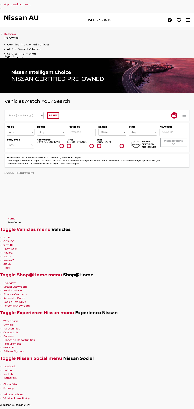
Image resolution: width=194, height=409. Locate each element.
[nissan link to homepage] (99, 20)
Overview (10, 34)
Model (11, 126)
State (132, 126)
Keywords (166, 126)
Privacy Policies (13, 394)
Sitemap (8, 388)
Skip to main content (17, 4)
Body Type (13, 139)
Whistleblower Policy (16, 398)
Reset (53, 115)
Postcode (74, 126)
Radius (102, 126)
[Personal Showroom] (178, 20)
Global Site (10, 384)
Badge (41, 126)
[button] (187, 20)
